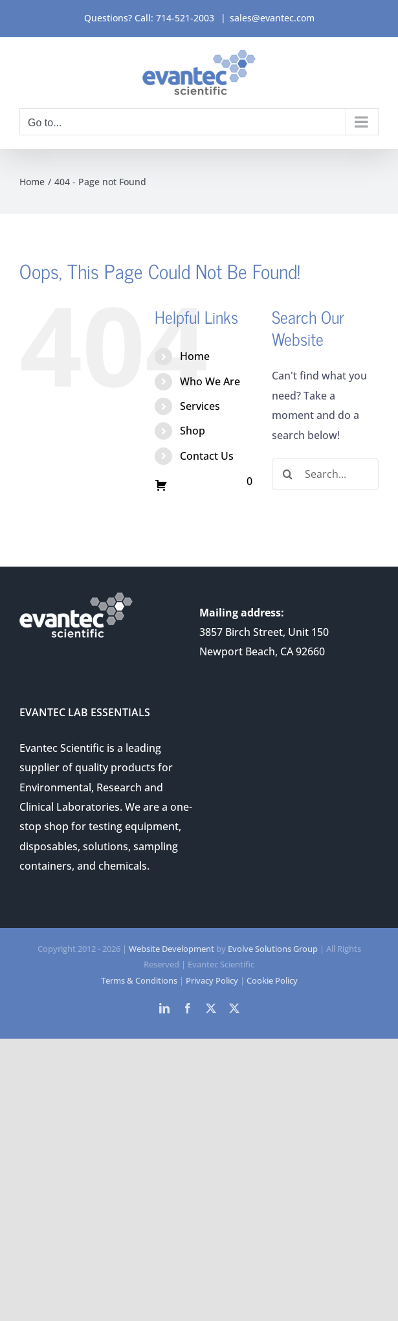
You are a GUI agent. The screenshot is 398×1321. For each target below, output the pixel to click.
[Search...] (325, 474)
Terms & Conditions (139, 980)
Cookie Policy (272, 980)
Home (195, 356)
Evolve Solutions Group (273, 948)
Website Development (171, 948)
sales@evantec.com (272, 18)
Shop (192, 430)
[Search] (288, 474)
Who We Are (210, 381)
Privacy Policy (212, 980)
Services (200, 406)
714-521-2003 (185, 18)
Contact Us (207, 456)
